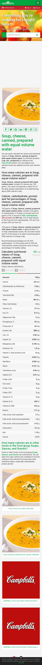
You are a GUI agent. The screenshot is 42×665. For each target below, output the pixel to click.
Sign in (28, 8)
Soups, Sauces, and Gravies (12, 267)
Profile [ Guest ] (8, 8)
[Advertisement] (21, 64)
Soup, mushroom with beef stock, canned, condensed (21, 554)
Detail (21, 663)
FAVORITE (20, 270)
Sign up (36, 8)
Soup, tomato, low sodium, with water (21, 508)
